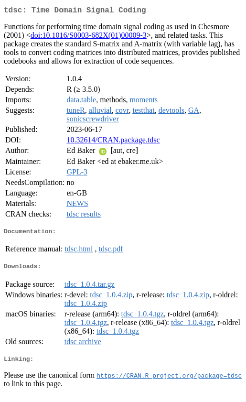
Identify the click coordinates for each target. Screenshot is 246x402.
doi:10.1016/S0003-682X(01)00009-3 (89, 37)
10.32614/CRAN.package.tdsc (113, 142)
